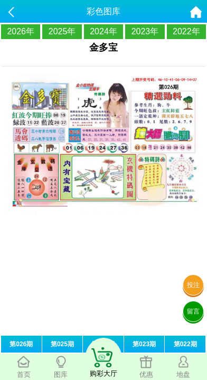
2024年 (103, 31)
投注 (193, 285)
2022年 (186, 31)
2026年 (20, 31)
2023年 (145, 31)
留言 (193, 311)
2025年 (62, 31)
